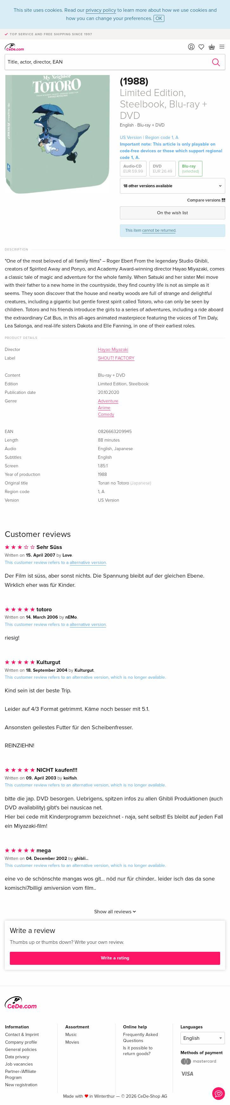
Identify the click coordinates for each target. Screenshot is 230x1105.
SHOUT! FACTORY (116, 358)
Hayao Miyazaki (113, 349)
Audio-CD (133, 169)
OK (158, 18)
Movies (72, 1042)
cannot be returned (158, 230)
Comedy (106, 414)
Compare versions (206, 200)
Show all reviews (115, 912)
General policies (21, 1049)
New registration (21, 1085)
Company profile (21, 1042)
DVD (162, 169)
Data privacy (17, 1057)
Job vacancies (19, 1064)
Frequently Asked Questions (140, 1037)
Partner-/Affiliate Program (20, 1074)
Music (71, 1034)
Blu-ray (190, 169)
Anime (104, 408)
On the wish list (172, 213)
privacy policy (101, 10)
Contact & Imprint (22, 1034)
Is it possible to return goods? (138, 1050)
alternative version (88, 562)
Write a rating (115, 958)
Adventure (108, 401)
